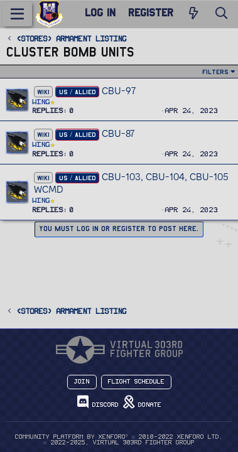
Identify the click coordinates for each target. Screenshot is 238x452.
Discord (98, 402)
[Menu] (17, 14)
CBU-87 (118, 133)
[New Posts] (193, 14)
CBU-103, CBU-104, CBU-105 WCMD (131, 183)
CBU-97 (119, 90)
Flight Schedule (136, 381)
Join (82, 381)
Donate (142, 402)
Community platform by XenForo (119, 436)
